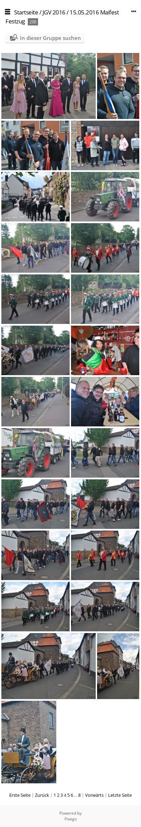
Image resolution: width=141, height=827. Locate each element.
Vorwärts (94, 795)
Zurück (42, 795)
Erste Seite (20, 795)
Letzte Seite (120, 795)
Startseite (26, 12)
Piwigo (70, 819)
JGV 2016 (54, 12)
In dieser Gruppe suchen (50, 37)
